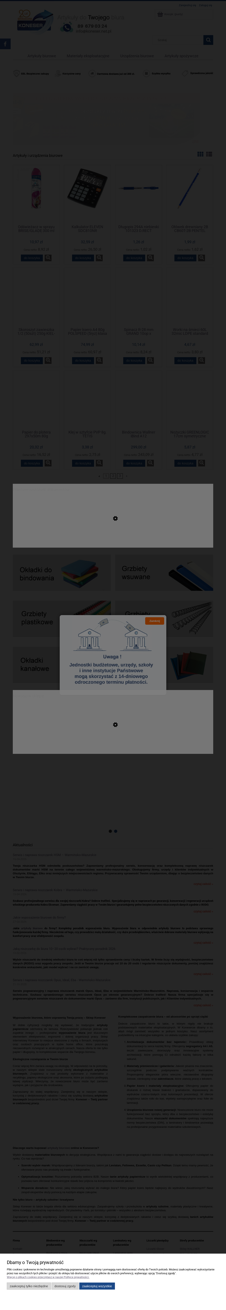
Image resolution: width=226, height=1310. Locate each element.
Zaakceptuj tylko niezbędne (29, 1286)
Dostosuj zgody (65, 1286)
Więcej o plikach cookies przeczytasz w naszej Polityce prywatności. (48, 1277)
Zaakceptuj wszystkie (97, 1286)
